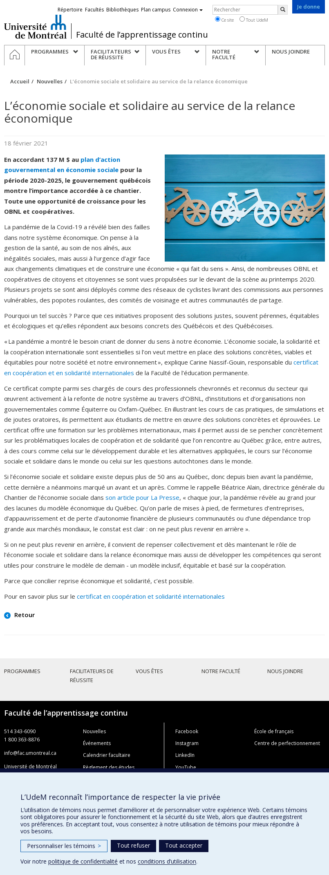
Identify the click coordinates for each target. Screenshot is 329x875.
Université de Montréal (35, 26)
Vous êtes (149, 671)
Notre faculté (220, 671)
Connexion (188, 9)
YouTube (185, 767)
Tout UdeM (253, 19)
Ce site (224, 19)
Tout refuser (133, 845)
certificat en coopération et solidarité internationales (151, 596)
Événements (97, 743)
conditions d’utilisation (167, 861)
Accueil (19, 81)
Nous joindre (285, 671)
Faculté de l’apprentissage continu (142, 35)
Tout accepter (183, 845)
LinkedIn (185, 755)
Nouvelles (50, 81)
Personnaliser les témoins (64, 846)
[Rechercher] (283, 10)
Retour (24, 615)
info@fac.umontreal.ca (30, 753)
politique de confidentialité (83, 861)
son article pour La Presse (142, 497)
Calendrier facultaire (106, 755)
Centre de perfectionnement (287, 743)
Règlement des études (108, 767)
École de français (273, 731)
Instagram (187, 743)
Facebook (186, 731)
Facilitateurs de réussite (92, 675)
